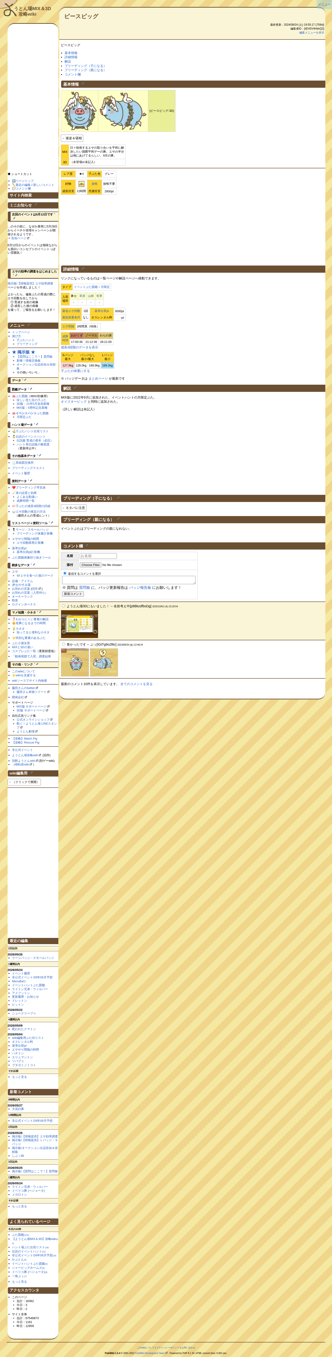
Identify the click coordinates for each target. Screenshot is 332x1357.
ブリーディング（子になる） (86, 66)
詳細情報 (71, 57)
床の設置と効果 (26, 493)
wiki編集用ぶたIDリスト (28, 1038)
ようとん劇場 (26, 731)
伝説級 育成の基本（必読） (35, 440)
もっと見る (19, 1077)
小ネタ (20, 628)
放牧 (95, 183)
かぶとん (19, 1259)
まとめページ (98, 378)
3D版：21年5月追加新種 (33, 403)
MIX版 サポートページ (32, 706)
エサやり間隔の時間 (25, 539)
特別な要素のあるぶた (31, 638)
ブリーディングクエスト (28, 468)
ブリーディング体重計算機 (35, 533)
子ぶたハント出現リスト (32, 431)
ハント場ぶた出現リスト (30, 1247)
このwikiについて (23, 671)
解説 (68, 61)
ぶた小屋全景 (21, 643)
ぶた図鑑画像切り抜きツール (31, 557)
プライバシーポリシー (167, 1347)
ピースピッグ (81, 16)
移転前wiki (22, 764)
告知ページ (18, 238)
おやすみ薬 (23, 584)
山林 (91, 296)
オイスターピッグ (74, 401)
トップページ (21, 332)
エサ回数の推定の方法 (31, 511)
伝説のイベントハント (31, 436)
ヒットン (18, 1004)
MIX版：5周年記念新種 (32, 407)
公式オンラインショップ (33, 719)
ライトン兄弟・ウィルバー (30, 989)
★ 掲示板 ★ (23, 352)
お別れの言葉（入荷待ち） (30, 592)
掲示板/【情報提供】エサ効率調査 (30, 283)
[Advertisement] (193, 229)
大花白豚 (18, 1109)
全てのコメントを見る (136, 685)
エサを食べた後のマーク (36, 575)
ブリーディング (27, 344)
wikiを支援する (26, 675)
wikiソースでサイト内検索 (29, 680)
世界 (99, 296)
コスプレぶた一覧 (24, 651)
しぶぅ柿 (18, 1156)
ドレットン (19, 1000)
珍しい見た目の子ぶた (32, 400)
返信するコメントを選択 (82, 573)
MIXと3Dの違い (22, 647)
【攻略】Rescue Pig (25, 742)
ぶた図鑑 (22, 396)
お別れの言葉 (21, 588)
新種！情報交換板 (29, 360)
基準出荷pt (102, 311)
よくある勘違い (27, 497)
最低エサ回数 (71, 311)
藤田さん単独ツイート (32, 692)
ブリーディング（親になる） (86, 70)
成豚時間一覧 (26, 500)
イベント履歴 (21, 473)
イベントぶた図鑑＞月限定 (92, 287)
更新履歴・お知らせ (25, 996)
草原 (82, 296)
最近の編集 (23, 185)
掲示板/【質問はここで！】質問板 (35, 1171)
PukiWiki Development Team (150, 1353)
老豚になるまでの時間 (31, 623)
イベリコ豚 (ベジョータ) (28, 1190)
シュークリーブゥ (24, 1013)
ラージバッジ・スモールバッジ (33, 958)
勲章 (15, 600)
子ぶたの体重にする (75, 371)
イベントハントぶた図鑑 (28, 985)
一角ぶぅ (19, 1276)
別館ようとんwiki (23, 760)
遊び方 (16, 336)
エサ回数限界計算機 (30, 542)
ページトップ (25, 181)
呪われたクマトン (24, 1029)
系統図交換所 (25, 462)
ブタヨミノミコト (24, 1065)
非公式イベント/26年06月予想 (32, 977)
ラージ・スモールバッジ (32, 529)
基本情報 (71, 53)
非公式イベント (22, 750)
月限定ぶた (24, 417)
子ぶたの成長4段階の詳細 (33, 506)
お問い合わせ (188, 1347)
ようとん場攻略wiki (25, 755)
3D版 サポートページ (31, 710)
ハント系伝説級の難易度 (33, 444)
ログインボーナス (24, 604)
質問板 (84, 589)
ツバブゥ (18, 1061)
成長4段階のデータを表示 (79, 347)
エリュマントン (22, 1057)
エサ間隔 (68, 326)
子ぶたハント (26, 340)
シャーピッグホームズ (28, 1267)
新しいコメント (43, 185)
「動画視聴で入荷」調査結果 (31, 656)
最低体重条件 (71, 317)
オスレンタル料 (22, 1041)
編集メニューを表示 (311, 32)
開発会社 (18, 697)
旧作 (35, 588)
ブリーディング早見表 (31, 487)
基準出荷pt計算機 (28, 552)
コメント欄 (73, 74)
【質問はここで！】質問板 (35, 356)
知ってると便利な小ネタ (33, 632)
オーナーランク (22, 596)
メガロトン (19, 1194)
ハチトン (18, 1053)
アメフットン (21, 993)
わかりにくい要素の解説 (32, 619)
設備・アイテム (22, 581)
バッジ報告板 (140, 589)
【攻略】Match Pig (24, 738)
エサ (15, 571)
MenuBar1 (19, 981)
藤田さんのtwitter (23, 688)
